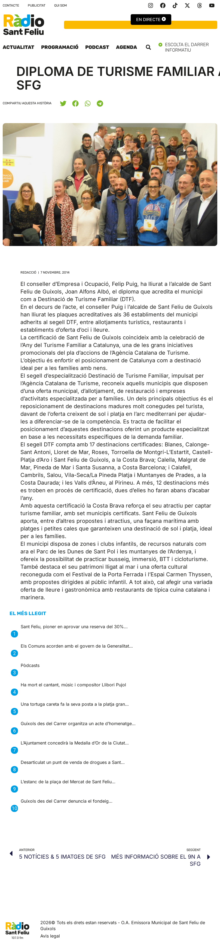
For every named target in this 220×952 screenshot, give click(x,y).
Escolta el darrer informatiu (187, 47)
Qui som (60, 5)
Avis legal (50, 936)
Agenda (126, 47)
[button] (148, 47)
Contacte (11, 5)
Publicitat (36, 5)
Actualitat (18, 47)
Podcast (97, 47)
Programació (59, 47)
